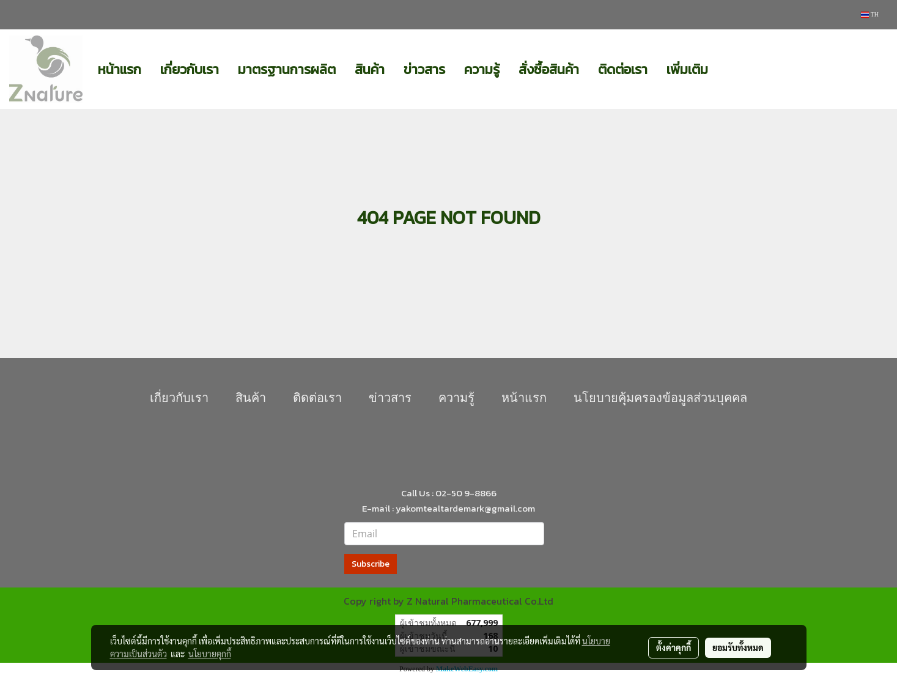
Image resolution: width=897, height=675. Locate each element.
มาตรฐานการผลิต (287, 69)
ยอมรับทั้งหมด (738, 647)
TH (870, 14)
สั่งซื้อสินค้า (549, 69)
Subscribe (370, 564)
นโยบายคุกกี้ (209, 653)
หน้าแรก (119, 69)
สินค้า (370, 69)
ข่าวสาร (424, 69)
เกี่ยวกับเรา (189, 69)
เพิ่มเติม (687, 69)
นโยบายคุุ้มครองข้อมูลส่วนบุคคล (660, 398)
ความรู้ (482, 69)
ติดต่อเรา (623, 69)
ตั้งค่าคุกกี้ (673, 647)
